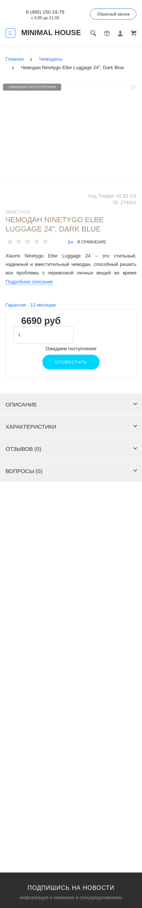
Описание (71, 404)
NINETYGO (18, 212)
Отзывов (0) (71, 449)
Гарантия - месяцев (31, 305)
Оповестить (71, 362)
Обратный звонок (113, 14)
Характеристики (71, 426)
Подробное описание (29, 281)
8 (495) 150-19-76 (45, 12)
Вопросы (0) (71, 471)
